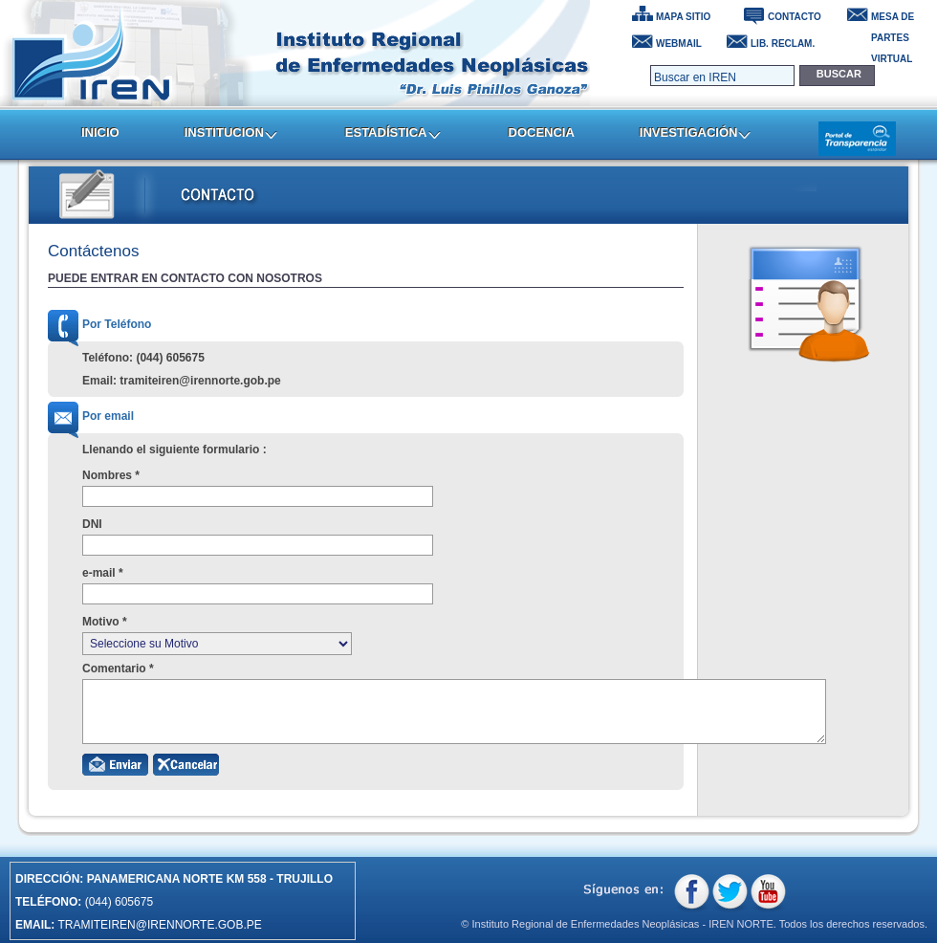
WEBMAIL (679, 43)
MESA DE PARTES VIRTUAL (892, 19)
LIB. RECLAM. (783, 43)
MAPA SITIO (683, 16)
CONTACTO (794, 16)
